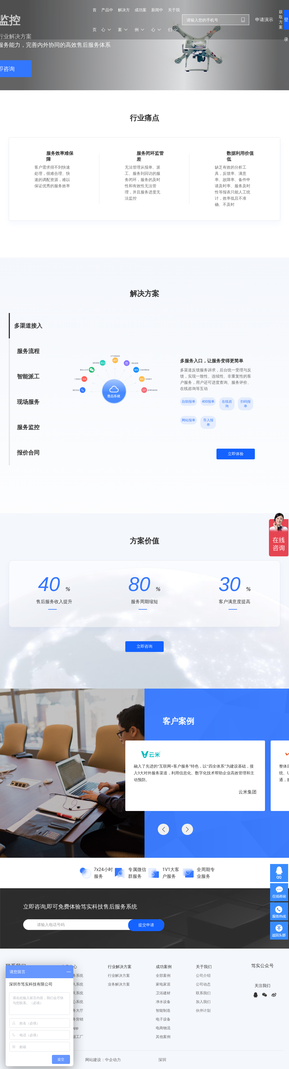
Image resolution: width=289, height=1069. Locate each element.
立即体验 (236, 454)
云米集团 (247, 792)
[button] (187, 829)
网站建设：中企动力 (103, 1060)
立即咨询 (144, 646)
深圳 (162, 1060)
